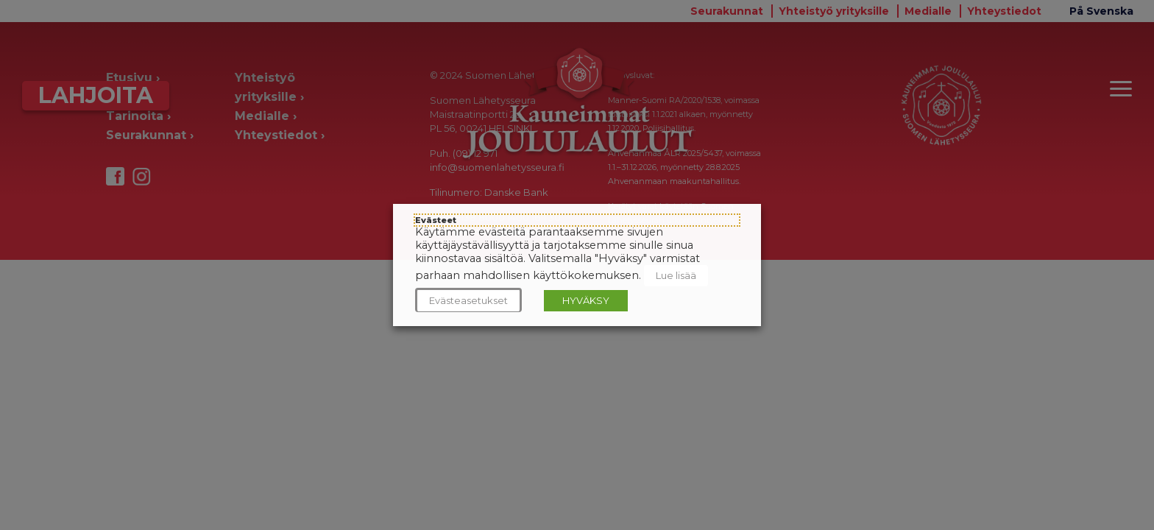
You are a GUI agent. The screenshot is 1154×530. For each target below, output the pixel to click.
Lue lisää (676, 275)
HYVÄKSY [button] (585, 300)
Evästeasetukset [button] (468, 300)
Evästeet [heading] (435, 220)
